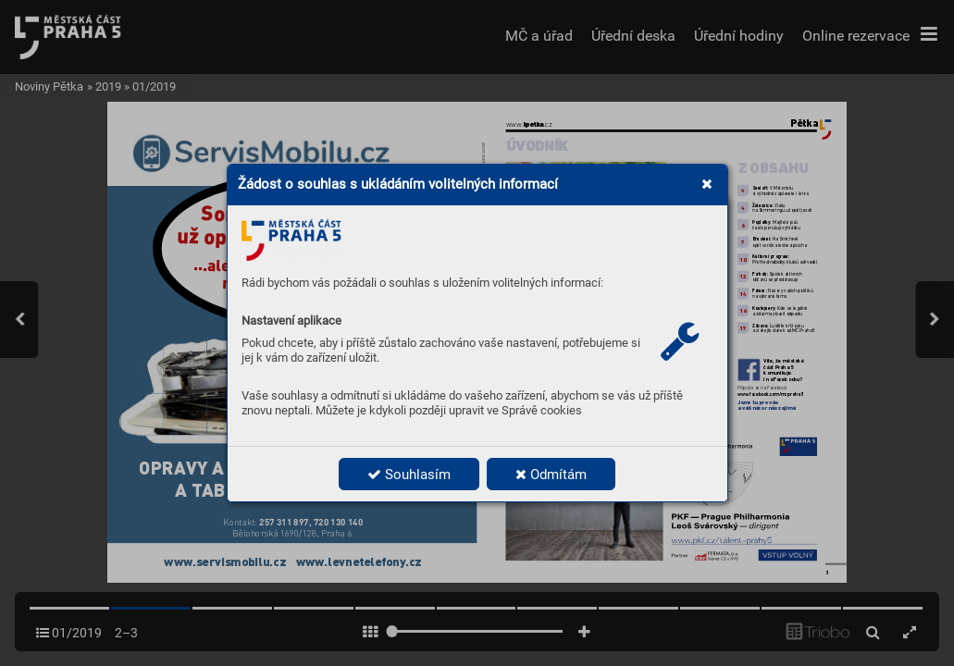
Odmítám (551, 474)
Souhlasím (409, 474)
